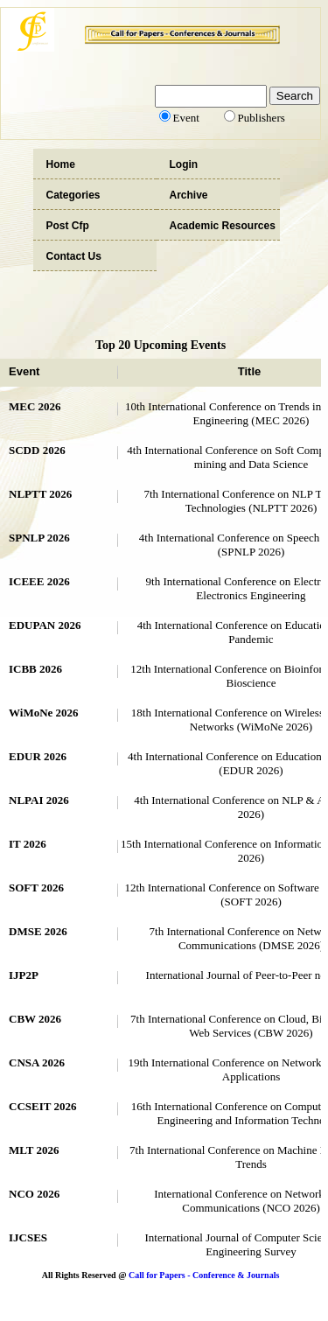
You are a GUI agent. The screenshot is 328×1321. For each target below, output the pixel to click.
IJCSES (28, 1237)
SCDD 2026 (37, 450)
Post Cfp (67, 226)
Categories (73, 195)
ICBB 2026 (35, 668)
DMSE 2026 (38, 931)
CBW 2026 (35, 1018)
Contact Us (73, 256)
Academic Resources (223, 226)
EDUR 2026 (37, 756)
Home (60, 164)
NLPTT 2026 (40, 493)
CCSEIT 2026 (42, 1106)
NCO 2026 (34, 1193)
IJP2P (23, 975)
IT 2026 (27, 843)
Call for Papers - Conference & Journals (204, 1275)
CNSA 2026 (37, 1062)
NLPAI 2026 (39, 800)
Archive (189, 195)
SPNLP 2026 (39, 537)
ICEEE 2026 (39, 581)
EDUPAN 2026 (44, 625)
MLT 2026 (34, 1150)
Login (184, 164)
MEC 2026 (35, 406)
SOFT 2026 (36, 887)
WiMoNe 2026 (44, 712)
